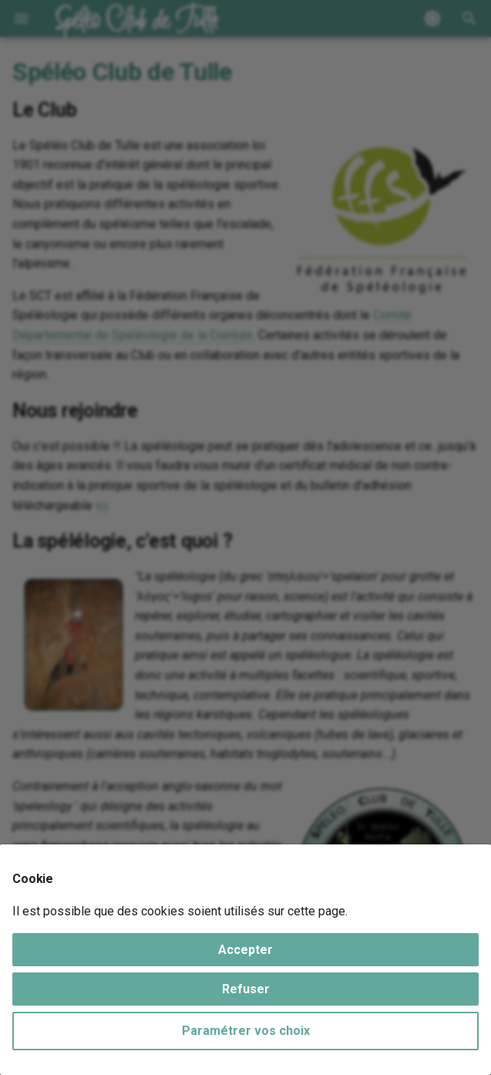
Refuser (246, 989)
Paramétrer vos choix (246, 1030)
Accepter (245, 949)
